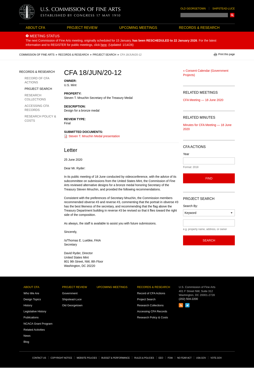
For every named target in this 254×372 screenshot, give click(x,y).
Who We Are (31, 293)
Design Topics (32, 299)
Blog (26, 341)
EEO (161, 358)
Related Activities (34, 329)
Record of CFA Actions (37, 80)
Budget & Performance (115, 358)
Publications (31, 317)
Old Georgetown (193, 8)
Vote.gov (216, 358)
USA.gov (201, 358)
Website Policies (87, 358)
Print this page (226, 54)
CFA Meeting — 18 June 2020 (203, 100)
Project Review (82, 28)
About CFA (35, 28)
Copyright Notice (61, 358)
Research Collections (35, 97)
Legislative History (35, 311)
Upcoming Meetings (138, 28)
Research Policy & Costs (40, 118)
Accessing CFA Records (37, 108)
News (27, 335)
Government (70, 293)
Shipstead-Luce (223, 8)
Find (209, 178)
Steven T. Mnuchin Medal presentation (94, 136)
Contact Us (39, 358)
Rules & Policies (144, 358)
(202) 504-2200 (188, 298)
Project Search (38, 88)
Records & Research (199, 28)
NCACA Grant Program (38, 323)
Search (232, 15)
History (28, 305)
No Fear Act (184, 358)
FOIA (170, 358)
